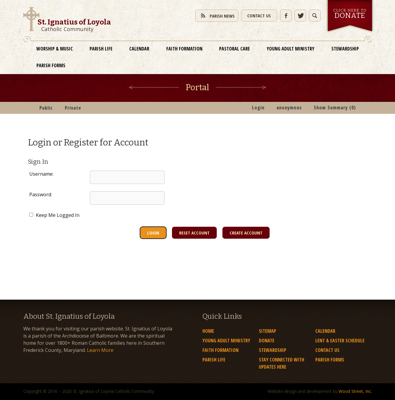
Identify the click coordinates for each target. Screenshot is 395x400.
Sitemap (267, 331)
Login (258, 107)
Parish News (217, 15)
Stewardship (345, 48)
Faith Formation (184, 48)
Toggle (315, 16)
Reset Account (194, 233)
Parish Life (101, 48)
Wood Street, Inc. (355, 391)
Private (73, 108)
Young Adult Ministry (290, 48)
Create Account (246, 233)
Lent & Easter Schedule (340, 340)
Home (208, 331)
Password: (40, 194)
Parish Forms (50, 65)
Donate (266, 340)
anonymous (289, 107)
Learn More (100, 350)
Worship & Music (54, 48)
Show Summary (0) (335, 107)
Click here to (349, 14)
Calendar (139, 48)
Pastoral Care (234, 48)
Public (46, 108)
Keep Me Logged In (54, 215)
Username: (41, 174)
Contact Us (259, 16)
